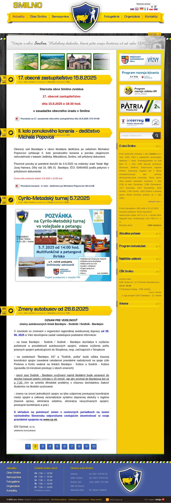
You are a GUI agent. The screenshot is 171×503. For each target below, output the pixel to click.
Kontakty (151, 17)
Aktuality (18, 17)
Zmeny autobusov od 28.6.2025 (53, 309)
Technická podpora (59, 500)
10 (93, 446)
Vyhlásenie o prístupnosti (78, 500)
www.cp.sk (50, 419)
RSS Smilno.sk (114, 500)
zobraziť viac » (155, 202)
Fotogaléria (111, 17)
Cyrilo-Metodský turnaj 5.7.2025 (54, 198)
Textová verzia (143, 4)
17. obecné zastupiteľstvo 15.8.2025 (57, 78)
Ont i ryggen (149, 500)
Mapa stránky (96, 500)
